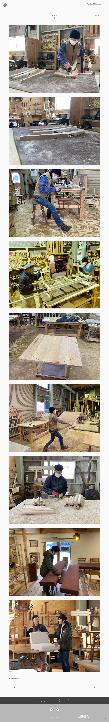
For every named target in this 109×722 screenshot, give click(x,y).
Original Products (53, 699)
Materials (43, 699)
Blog (68, 699)
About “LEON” (34, 699)
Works (62, 699)
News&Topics (75, 699)
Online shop (40, 701)
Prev (15, 687)
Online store (91, 4)
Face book (58, 701)
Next (93, 687)
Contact (32, 701)
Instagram (49, 701)
